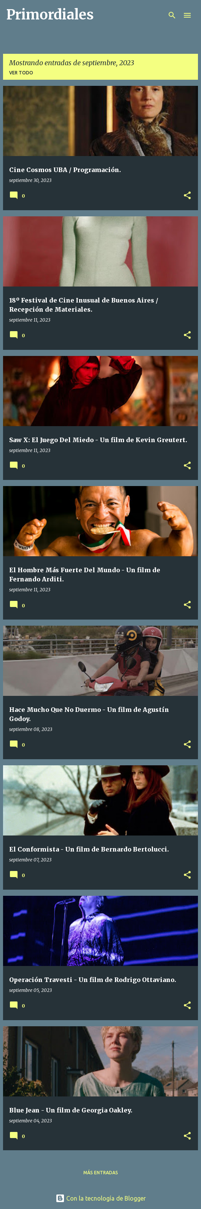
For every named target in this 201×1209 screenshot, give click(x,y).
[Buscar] (172, 15)
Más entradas (100, 1172)
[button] (187, 196)
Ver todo (21, 72)
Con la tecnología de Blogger (101, 1198)
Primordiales (50, 14)
